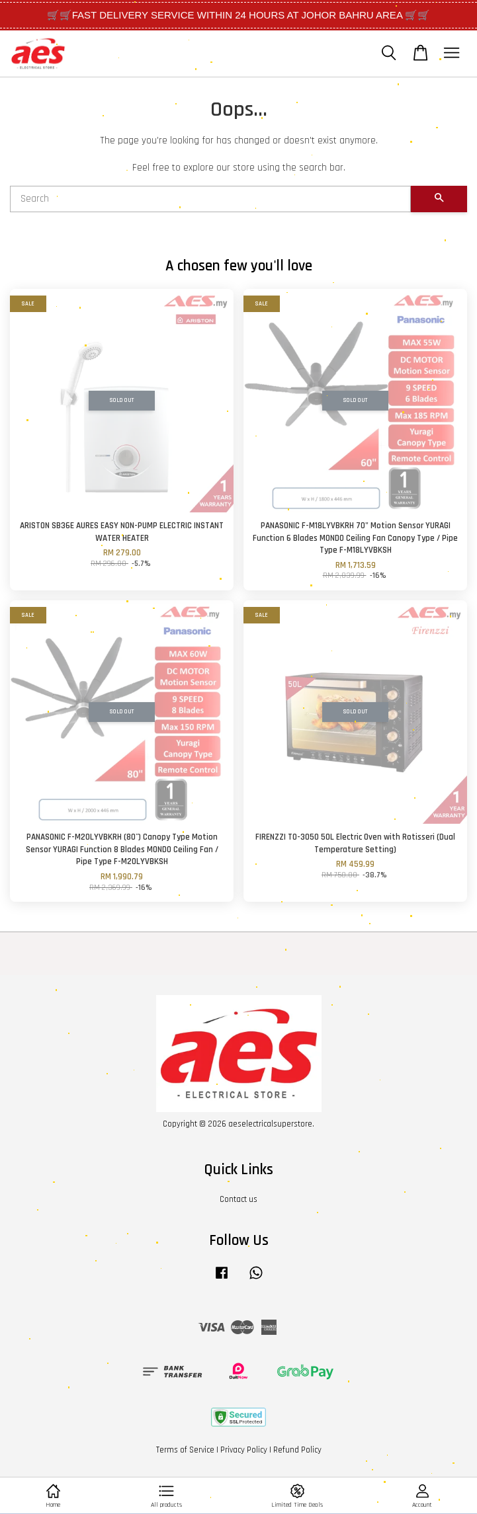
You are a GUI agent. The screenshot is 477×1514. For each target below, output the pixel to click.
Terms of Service (185, 1450)
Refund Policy (297, 1450)
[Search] (210, 199)
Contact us (238, 1199)
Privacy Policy (243, 1450)
